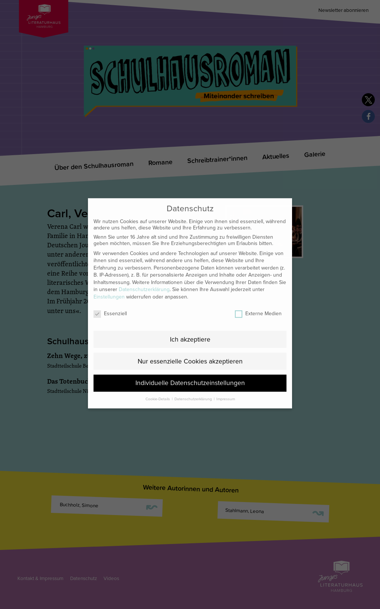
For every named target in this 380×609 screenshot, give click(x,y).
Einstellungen (109, 280)
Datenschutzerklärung (144, 273)
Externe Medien (258, 297)
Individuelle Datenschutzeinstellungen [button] (190, 367)
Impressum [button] (225, 382)
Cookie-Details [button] (158, 382)
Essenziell (110, 297)
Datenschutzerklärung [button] (193, 382)
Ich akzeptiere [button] (190, 323)
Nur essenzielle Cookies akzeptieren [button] (190, 345)
